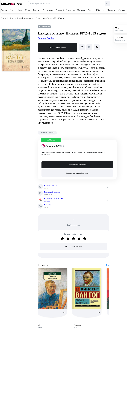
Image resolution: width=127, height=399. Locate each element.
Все (107, 265)
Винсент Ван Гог (46, 38)
